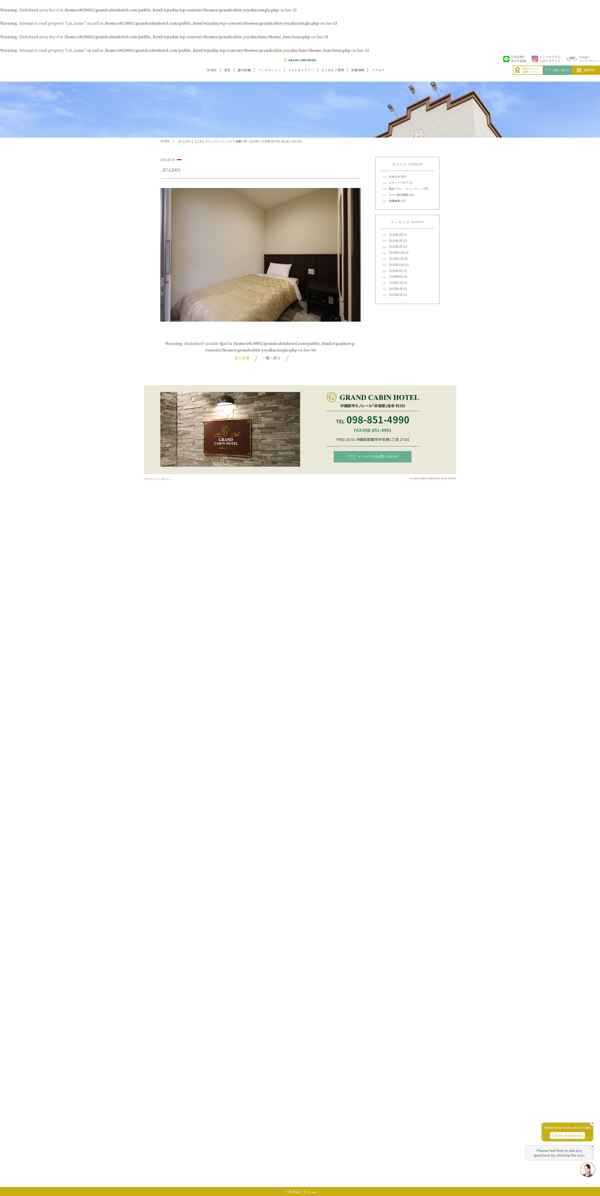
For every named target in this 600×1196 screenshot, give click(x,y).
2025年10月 (396, 265)
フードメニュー (269, 75)
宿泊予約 (586, 75)
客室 (227, 75)
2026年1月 (395, 246)
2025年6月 (396, 289)
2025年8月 (396, 276)
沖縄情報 (394, 201)
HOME (211, 75)
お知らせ (394, 176)
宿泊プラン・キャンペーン (405, 189)
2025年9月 (396, 271)
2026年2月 (396, 241)
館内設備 (244, 75)
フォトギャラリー (301, 75)
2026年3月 (396, 234)
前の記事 (242, 358)
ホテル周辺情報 (398, 195)
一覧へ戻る (271, 358)
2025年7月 (396, 283)
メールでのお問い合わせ (374, 456)
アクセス (377, 75)
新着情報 (357, 75)
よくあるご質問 (332, 75)
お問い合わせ (557, 75)
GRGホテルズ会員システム (527, 75)
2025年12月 (396, 252)
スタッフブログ (398, 182)
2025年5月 (396, 295)
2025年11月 (396, 259)
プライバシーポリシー (158, 479)
